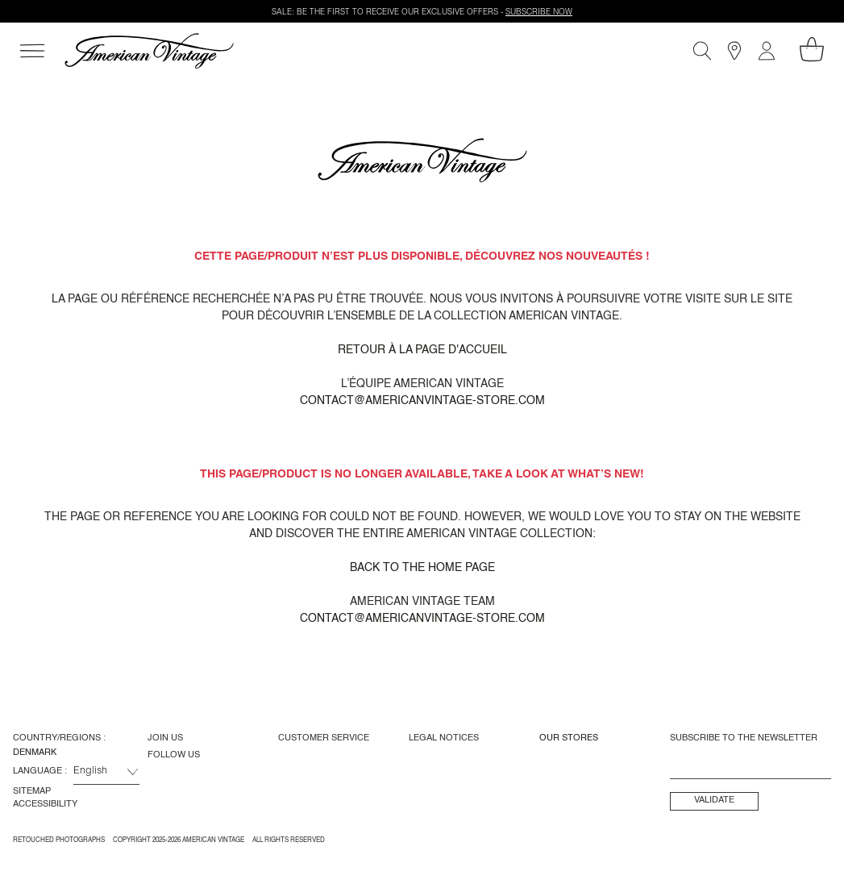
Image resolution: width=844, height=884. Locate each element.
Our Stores (568, 738)
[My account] (766, 50)
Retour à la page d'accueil (422, 350)
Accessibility (45, 804)
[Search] (702, 50)
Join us (165, 738)
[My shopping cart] (812, 49)
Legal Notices (444, 738)
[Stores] (734, 50)
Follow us (174, 755)
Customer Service (323, 738)
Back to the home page (422, 567)
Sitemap (32, 791)
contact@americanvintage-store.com (422, 401)
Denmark (34, 752)
